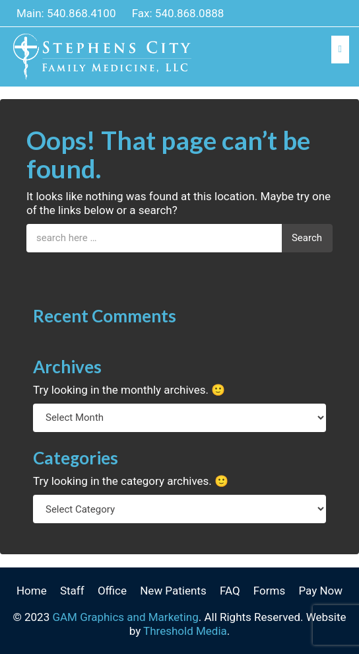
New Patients (173, 590)
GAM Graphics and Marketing (125, 617)
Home (31, 590)
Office (112, 590)
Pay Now (320, 590)
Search (307, 238)
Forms (269, 590)
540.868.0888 (189, 13)
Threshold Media (185, 630)
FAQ (230, 590)
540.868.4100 (81, 13)
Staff (72, 590)
